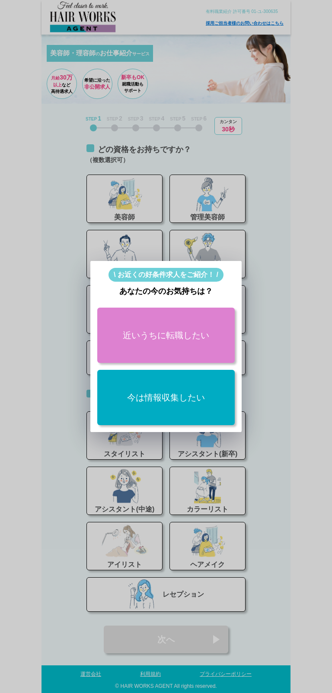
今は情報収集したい (166, 397)
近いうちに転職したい (166, 335)
